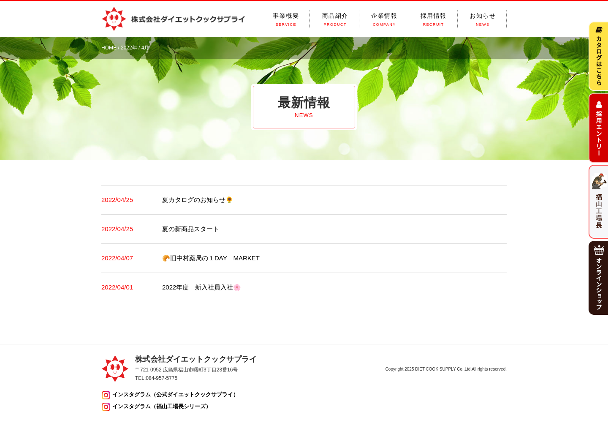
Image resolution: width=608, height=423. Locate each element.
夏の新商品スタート (190, 228)
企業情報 (384, 19)
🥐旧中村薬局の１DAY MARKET (211, 258)
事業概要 (286, 19)
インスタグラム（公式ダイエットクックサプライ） (175, 394)
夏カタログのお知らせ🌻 (197, 199)
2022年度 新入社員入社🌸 (201, 287)
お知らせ (483, 19)
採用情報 (434, 19)
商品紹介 (335, 19)
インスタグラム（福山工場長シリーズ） (161, 406)
